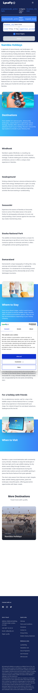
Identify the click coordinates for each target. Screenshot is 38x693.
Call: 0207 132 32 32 (7, 628)
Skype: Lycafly (6, 634)
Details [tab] (19, 329)
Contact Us (23, 630)
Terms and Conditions (26, 624)
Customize (19, 362)
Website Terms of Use (27, 666)
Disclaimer (23, 627)
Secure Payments (25, 651)
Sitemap (22, 621)
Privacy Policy (24, 633)
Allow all (19, 356)
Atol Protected (24, 653)
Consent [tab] (6, 329)
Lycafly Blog (23, 645)
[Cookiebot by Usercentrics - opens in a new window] (29, 324)
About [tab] (31, 329)
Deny (18, 367)
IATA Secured (23, 656)
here (15, 669)
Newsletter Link (24, 648)
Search (19, 38)
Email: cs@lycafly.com (8, 631)
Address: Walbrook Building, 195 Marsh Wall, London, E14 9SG (9, 623)
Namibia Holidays (13, 536)
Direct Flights (20, 34)
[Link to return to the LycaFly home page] (9, 2)
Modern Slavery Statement (27, 636)
